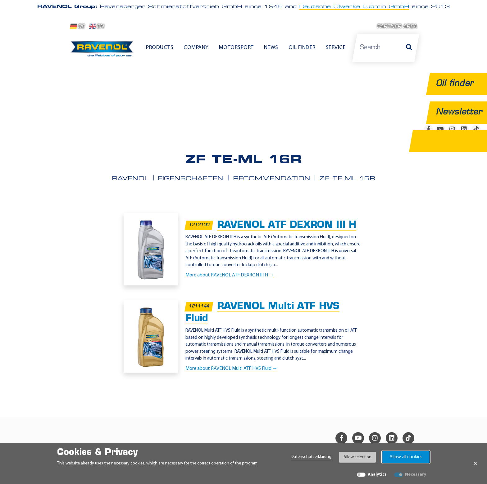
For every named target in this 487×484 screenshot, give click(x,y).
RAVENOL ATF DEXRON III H (286, 225)
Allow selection (357, 457)
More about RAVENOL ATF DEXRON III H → (229, 274)
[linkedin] (392, 438)
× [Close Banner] (475, 463)
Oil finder (302, 48)
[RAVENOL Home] (103, 51)
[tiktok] (408, 438)
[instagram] (375, 438)
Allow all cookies (405, 457)
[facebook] (341, 438)
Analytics (377, 474)
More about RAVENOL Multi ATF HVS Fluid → (231, 368)
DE (77, 26)
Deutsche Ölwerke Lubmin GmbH (354, 6)
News (271, 48)
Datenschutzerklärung (311, 457)
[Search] (409, 48)
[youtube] (358, 438)
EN (96, 26)
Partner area (397, 27)
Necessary (415, 474)
